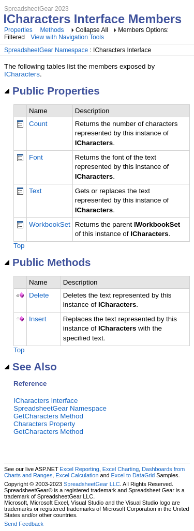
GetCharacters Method (48, 416)
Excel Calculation (76, 475)
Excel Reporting (79, 469)
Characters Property (44, 424)
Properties (18, 30)
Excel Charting (120, 469)
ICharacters (22, 74)
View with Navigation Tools (67, 37)
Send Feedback (23, 524)
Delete (39, 295)
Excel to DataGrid (133, 475)
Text (35, 191)
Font (36, 157)
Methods (52, 30)
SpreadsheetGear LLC (92, 484)
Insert (37, 319)
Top (19, 245)
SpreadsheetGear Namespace (46, 50)
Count (38, 124)
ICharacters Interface (45, 400)
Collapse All (92, 30)
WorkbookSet (49, 224)
